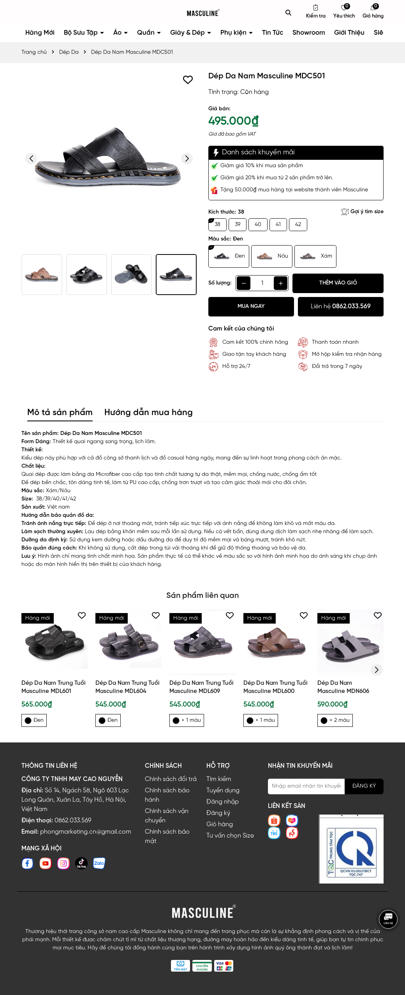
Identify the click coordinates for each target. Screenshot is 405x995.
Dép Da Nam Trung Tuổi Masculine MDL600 (275, 687)
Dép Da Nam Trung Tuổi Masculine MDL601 (53, 687)
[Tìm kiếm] (288, 12)
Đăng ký (218, 813)
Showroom (308, 32)
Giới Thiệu (349, 32)
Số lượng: (220, 283)
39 (237, 225)
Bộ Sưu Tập (81, 32)
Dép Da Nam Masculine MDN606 (343, 687)
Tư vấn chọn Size (230, 835)
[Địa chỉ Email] (326, 786)
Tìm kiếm (218, 779)
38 (217, 225)
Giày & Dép (188, 32)
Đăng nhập (222, 802)
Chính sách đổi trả (171, 779)
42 (298, 225)
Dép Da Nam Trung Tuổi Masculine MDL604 (127, 687)
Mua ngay (251, 306)
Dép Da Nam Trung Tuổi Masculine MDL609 (201, 687)
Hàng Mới (40, 32)
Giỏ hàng (219, 824)
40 (258, 225)
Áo (118, 32)
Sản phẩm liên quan (202, 596)
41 (278, 225)
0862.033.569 (73, 820)
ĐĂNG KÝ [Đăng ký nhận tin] (364, 786)
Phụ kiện (234, 32)
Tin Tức (272, 32)
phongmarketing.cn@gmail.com (85, 832)
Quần (146, 32)
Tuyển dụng (222, 790)
